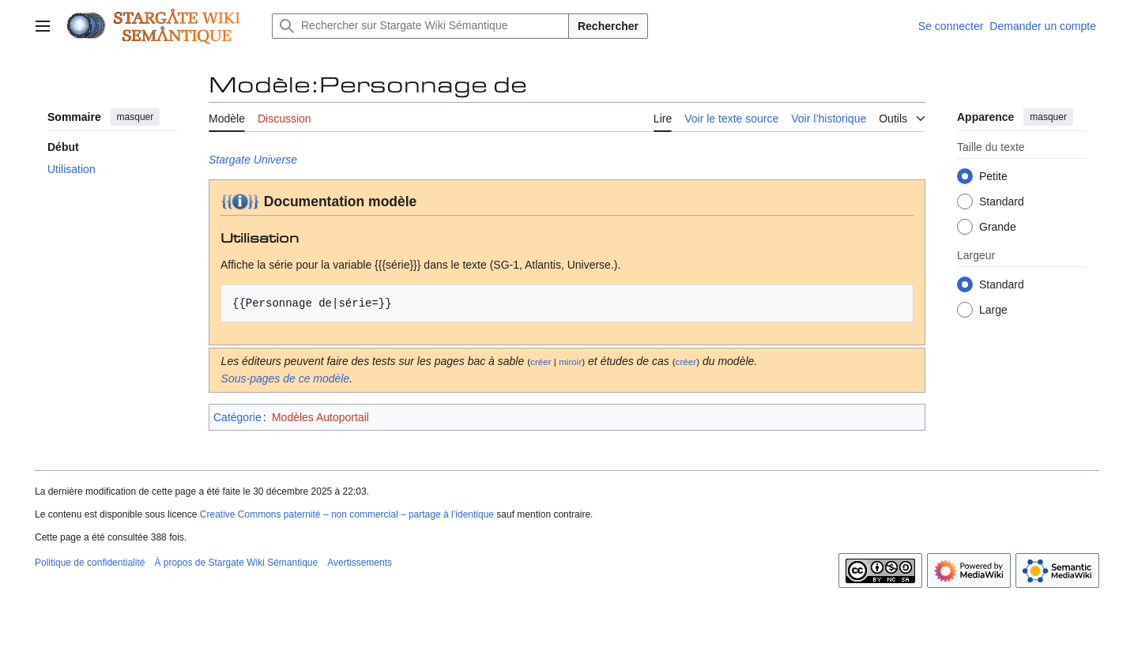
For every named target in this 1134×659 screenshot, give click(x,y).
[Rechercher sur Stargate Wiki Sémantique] (420, 26)
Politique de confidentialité (90, 562)
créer (541, 361)
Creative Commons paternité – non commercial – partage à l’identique (347, 514)
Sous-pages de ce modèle (285, 378)
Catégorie (237, 417)
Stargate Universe (253, 159)
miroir (570, 361)
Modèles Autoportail (320, 417)
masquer (135, 116)
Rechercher (608, 26)
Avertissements (359, 562)
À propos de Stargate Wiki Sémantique (236, 562)
